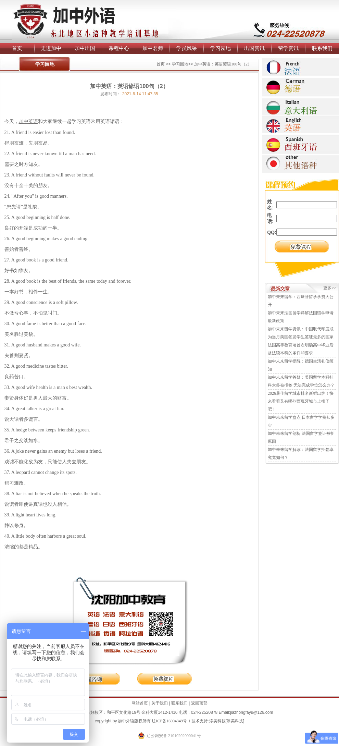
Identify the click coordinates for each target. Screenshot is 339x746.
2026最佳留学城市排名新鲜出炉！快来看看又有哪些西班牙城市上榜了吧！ (301, 401)
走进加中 (51, 48)
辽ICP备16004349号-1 (171, 721)
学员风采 (186, 48)
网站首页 (139, 703)
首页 (17, 48)
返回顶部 (199, 703)
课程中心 (119, 48)
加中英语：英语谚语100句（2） (223, 64)
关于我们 (159, 703)
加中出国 (85, 48)
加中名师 (152, 48)
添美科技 (217, 721)
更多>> (329, 287)
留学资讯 (288, 48)
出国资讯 (254, 48)
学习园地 (220, 48)
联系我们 (322, 48)
